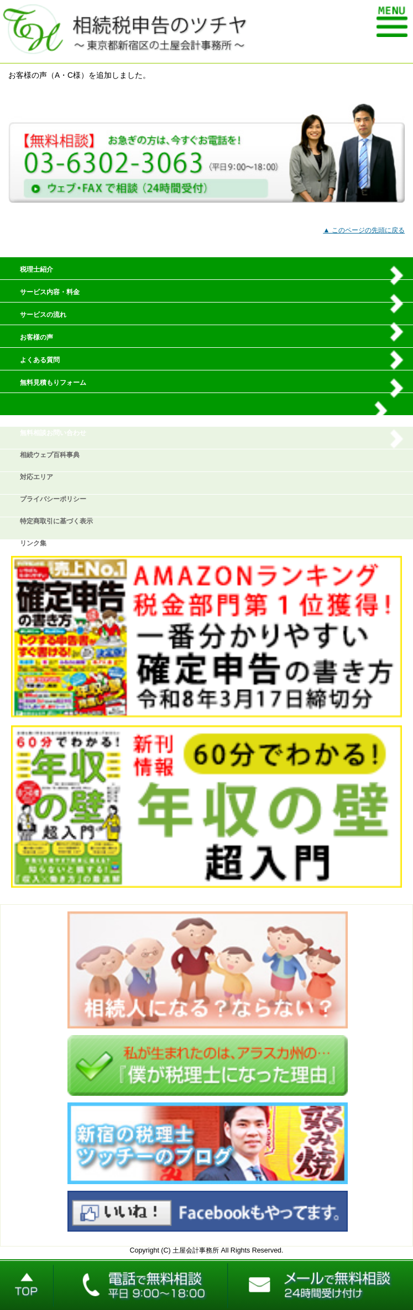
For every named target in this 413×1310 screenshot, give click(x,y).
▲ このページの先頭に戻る (364, 230)
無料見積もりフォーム (53, 382)
